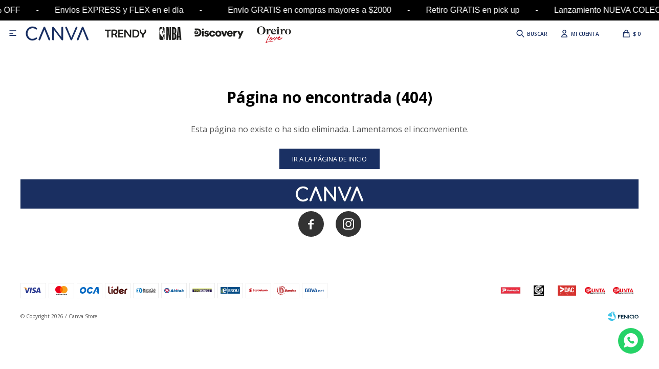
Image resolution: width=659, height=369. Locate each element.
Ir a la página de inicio (329, 158)
